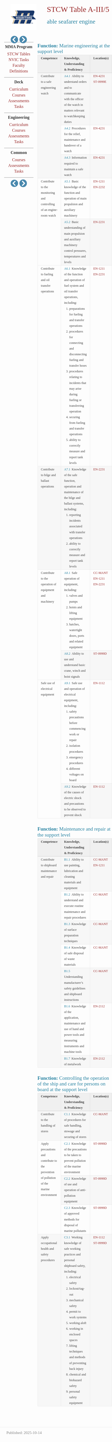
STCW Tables (18, 54)
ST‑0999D (100, 653)
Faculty (19, 65)
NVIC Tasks (18, 59)
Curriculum (18, 89)
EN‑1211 (99, 181)
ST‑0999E (99, 82)
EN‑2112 (99, 1006)
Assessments (18, 101)
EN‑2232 (99, 187)
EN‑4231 (99, 76)
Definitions (19, 71)
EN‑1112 (99, 683)
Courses (18, 95)
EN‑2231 (99, 222)
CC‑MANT (100, 573)
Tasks (18, 106)
